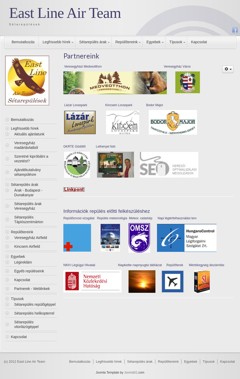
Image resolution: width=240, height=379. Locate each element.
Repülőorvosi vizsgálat (78, 218)
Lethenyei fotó (105, 146)
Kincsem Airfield (27, 246)
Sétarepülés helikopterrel (34, 313)
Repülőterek (175, 265)
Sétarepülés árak (93, 42)
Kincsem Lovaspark (118, 105)
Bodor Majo (154, 105)
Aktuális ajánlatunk (29, 134)
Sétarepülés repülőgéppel (35, 304)
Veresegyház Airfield (30, 238)
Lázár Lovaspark (75, 105)
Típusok (175, 42)
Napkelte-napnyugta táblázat (140, 265)
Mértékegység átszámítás (206, 265)
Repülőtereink (126, 42)
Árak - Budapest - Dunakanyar (28, 192)
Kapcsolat (199, 42)
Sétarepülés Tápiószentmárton (28, 219)
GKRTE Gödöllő (74, 146)
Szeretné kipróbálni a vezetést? (31, 158)
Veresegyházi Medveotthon (82, 66)
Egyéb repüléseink (29, 271)
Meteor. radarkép (140, 218)
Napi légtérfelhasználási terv (177, 218)
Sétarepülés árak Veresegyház (28, 206)
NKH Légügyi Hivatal (79, 265)
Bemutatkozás (23, 42)
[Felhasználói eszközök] (228, 69)
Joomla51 (131, 372)
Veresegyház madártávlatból (26, 145)
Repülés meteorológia (111, 218)
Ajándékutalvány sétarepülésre (27, 172)
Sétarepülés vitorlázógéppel (26, 324)
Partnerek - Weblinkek (32, 289)
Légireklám (23, 262)
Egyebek (153, 42)
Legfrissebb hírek (56, 42)
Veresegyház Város (177, 66)
